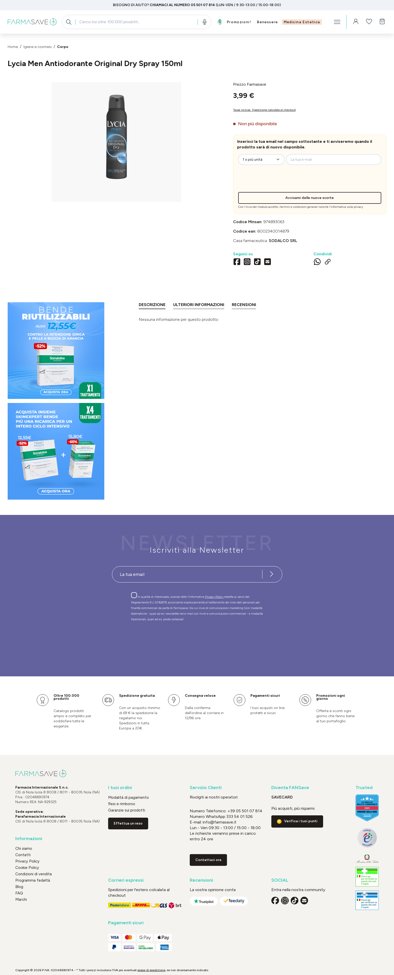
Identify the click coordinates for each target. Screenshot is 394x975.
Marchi (21, 899)
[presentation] (280, 182)
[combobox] (136, 22)
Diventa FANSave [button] (290, 787)
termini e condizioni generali (299, 207)
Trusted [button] (364, 787)
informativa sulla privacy (347, 207)
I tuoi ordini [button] (120, 787)
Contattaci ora (208, 860)
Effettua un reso (128, 823)
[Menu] (337, 22)
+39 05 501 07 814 (244, 810)
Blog (19, 886)
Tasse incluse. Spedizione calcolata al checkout (264, 110)
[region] (116, 142)
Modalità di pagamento (128, 797)
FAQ (19, 893)
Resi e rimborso (121, 804)
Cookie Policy (27, 867)
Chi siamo (23, 848)
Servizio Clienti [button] (206, 787)
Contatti (23, 855)
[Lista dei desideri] (369, 22)
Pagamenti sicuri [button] (126, 923)
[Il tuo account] (356, 22)
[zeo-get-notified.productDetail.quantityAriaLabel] (261, 159)
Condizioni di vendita (33, 874)
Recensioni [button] (201, 880)
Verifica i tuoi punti (300, 821)
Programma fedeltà (32, 880)
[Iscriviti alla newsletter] (272, 574)
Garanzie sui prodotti (126, 810)
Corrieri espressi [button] (126, 880)
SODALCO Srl (283, 240)
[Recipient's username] (187, 574)
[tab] (152, 305)
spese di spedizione (151, 970)
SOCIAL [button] (279, 880)
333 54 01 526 (239, 816)
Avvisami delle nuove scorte (309, 198)
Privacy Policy (214, 597)
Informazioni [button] (28, 838)
